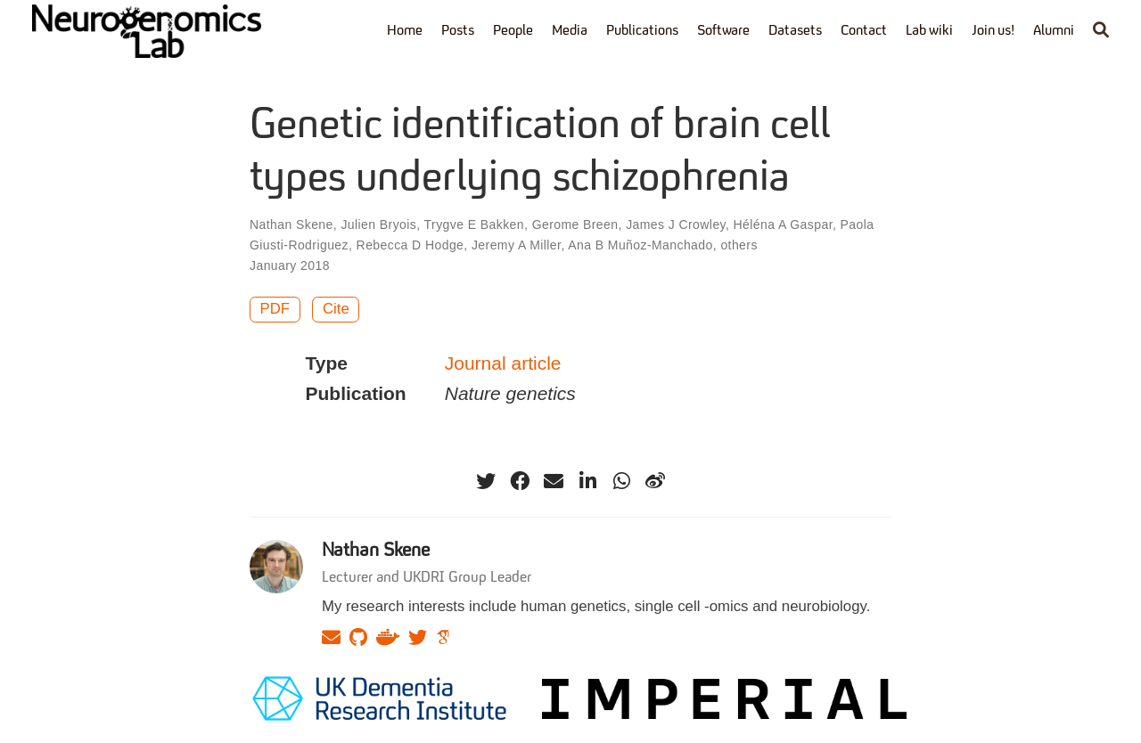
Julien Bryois (378, 224)
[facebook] (519, 481)
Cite (336, 308)
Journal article (503, 363)
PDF (275, 308)
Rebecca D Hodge (410, 245)
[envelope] (553, 481)
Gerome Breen (575, 224)
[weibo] (655, 481)
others (738, 245)
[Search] (1101, 31)
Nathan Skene (291, 224)
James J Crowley (676, 224)
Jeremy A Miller (516, 245)
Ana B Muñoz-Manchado (640, 245)
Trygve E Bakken (474, 224)
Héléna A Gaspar (783, 224)
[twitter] (485, 481)
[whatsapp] (621, 481)
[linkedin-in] (587, 481)
